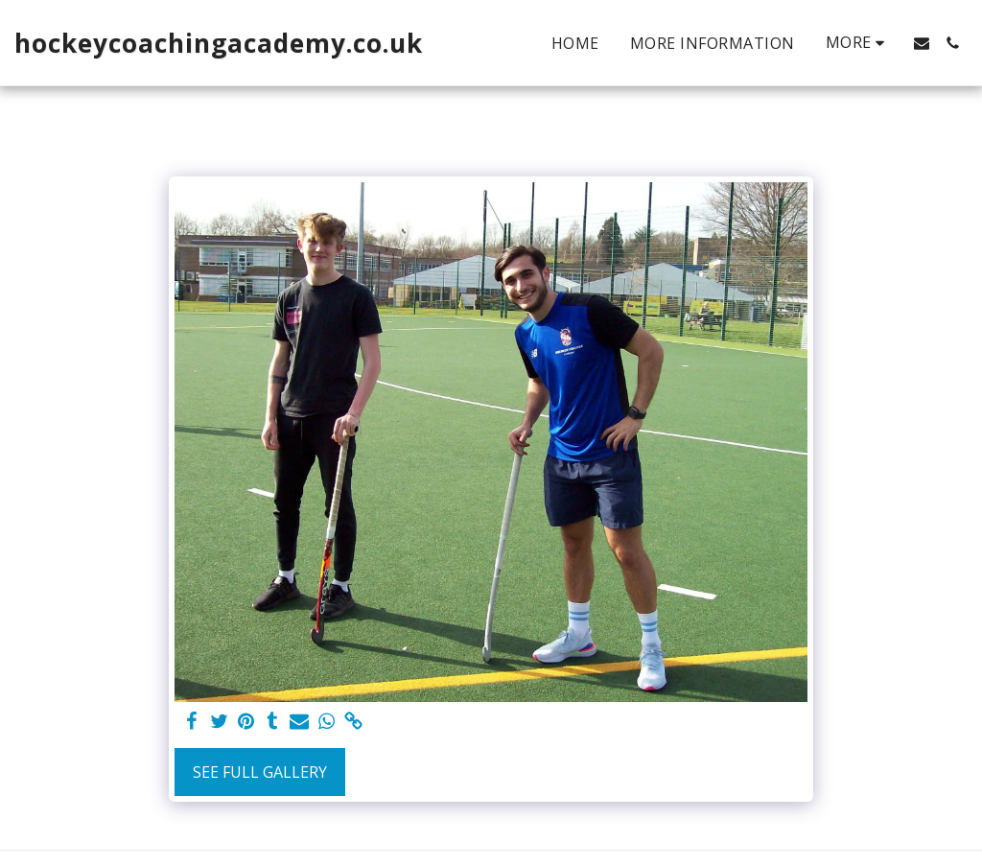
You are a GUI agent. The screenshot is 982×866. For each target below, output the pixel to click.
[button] (921, 43)
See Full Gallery (260, 772)
